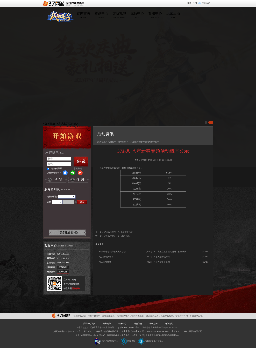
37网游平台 (61, 315)
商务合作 (107, 323)
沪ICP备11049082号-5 (129, 327)
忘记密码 (78, 168)
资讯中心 (101, 15)
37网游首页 (64, 3)
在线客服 (63, 267)
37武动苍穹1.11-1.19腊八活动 (117, 236)
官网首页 (83, 15)
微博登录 (80, 172)
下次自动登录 (56, 168)
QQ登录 (65, 172)
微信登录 (72, 172)
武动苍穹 (112, 141)
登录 (189, 3)
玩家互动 (173, 15)
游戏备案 (128, 341)
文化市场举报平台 (84, 335)
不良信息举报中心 (106, 341)
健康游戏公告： (81, 315)
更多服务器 (66, 232)
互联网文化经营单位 (151, 341)
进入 (82, 202)
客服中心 (155, 15)
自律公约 (169, 323)
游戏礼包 (119, 15)
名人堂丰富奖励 (162, 262)
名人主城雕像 (105, 262)
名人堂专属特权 (106, 257)
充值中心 (137, 15)
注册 (195, 3)
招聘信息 (138, 323)
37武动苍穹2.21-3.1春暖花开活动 (118, 232)
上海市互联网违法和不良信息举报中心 (162, 335)
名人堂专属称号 (162, 257)
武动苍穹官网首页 (60, 16)
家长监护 (153, 323)
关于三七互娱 (89, 323)
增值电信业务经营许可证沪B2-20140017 (160, 327)
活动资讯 (122, 141)
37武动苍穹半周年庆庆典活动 (112, 251)
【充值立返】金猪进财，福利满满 (170, 251)
